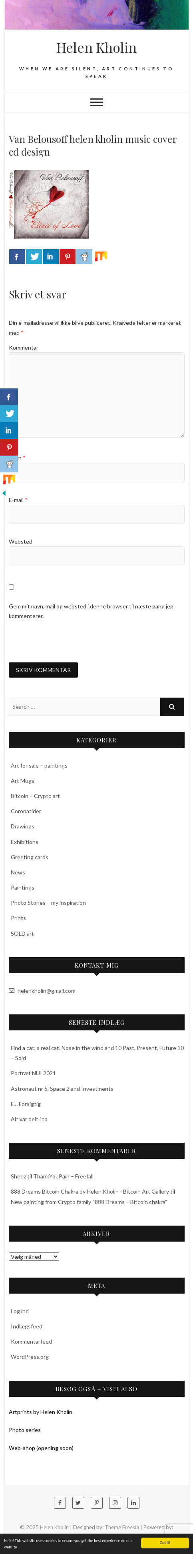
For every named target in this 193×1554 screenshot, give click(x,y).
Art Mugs (22, 780)
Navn (17, 457)
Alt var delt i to (29, 1119)
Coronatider (26, 811)
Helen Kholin (96, 47)
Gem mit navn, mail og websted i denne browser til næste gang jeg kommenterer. (91, 611)
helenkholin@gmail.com (42, 990)
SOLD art (22, 933)
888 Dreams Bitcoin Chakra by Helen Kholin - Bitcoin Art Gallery (90, 1191)
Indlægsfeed (26, 1326)
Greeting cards (29, 857)
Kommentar (23, 347)
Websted (20, 541)
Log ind (20, 1311)
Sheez (18, 1176)
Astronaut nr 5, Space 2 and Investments (62, 1088)
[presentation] (69, 641)
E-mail (18, 499)
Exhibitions (24, 841)
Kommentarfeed (31, 1341)
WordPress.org (30, 1356)
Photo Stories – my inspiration (48, 902)
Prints (18, 917)
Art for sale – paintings (39, 765)
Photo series (25, 1429)
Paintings (22, 887)
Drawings (22, 826)
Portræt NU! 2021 (33, 1073)
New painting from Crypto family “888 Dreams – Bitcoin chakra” (89, 1201)
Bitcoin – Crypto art (35, 795)
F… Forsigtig (26, 1103)
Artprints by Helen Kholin (40, 1411)
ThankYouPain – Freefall (63, 1176)
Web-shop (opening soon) (41, 1447)
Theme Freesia (122, 1527)
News (18, 872)
